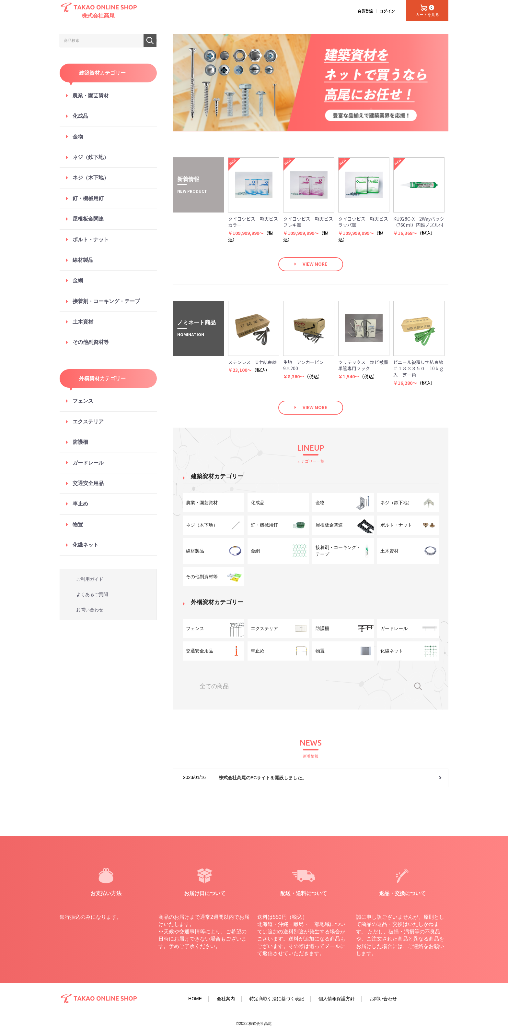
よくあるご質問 (92, 594)
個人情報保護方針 (336, 998)
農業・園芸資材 (91, 95)
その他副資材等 (91, 342)
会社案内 (226, 998)
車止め (80, 503)
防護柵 (80, 442)
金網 (78, 280)
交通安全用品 (88, 483)
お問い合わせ (89, 609)
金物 (78, 137)
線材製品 (83, 260)
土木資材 (83, 321)
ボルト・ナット (91, 239)
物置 (78, 524)
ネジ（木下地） (91, 177)
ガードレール (88, 463)
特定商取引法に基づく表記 (276, 998)
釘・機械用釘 (88, 198)
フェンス (83, 401)
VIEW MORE (315, 264)
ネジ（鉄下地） (91, 157)
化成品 (80, 116)
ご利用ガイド (89, 579)
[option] (310, 82)
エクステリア (88, 421)
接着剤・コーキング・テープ (106, 301)
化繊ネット (85, 545)
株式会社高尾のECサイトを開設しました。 (262, 777)
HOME (195, 998)
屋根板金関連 (88, 219)
